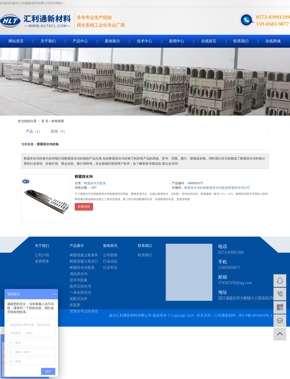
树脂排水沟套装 (95, 183)
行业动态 (110, 261)
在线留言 (208, 41)
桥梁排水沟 (84, 176)
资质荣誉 (42, 261)
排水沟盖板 (78, 280)
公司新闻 (110, 255)
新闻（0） (59, 131)
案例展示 (112, 41)
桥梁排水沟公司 (239, 187)
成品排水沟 (78, 274)
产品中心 (80, 41)
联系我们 (241, 41)
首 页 (44, 121)
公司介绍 (42, 255)
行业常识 (110, 267)
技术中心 (144, 41)
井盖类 (75, 305)
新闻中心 (176, 41)
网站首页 (16, 41)
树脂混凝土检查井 (84, 255)
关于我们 (48, 41)
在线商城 (273, 41)
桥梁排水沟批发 (217, 187)
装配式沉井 (78, 299)
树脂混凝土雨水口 (84, 261)
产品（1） (34, 131)
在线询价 (84, 206)
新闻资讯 (110, 246)
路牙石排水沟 (80, 286)
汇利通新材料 (225, 315)
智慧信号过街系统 (84, 311)
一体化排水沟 (80, 292)
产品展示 (77, 246)
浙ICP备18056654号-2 (255, 315)
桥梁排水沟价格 (195, 187)
